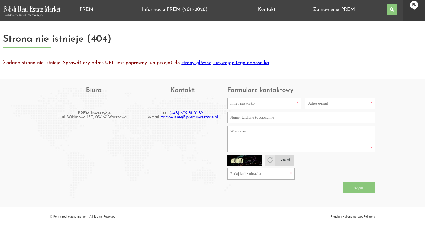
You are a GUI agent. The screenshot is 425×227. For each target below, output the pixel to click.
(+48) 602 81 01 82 (186, 113)
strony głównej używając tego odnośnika (225, 63)
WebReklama (366, 216)
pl (414, 5)
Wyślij (359, 188)
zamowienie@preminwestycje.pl (189, 117)
